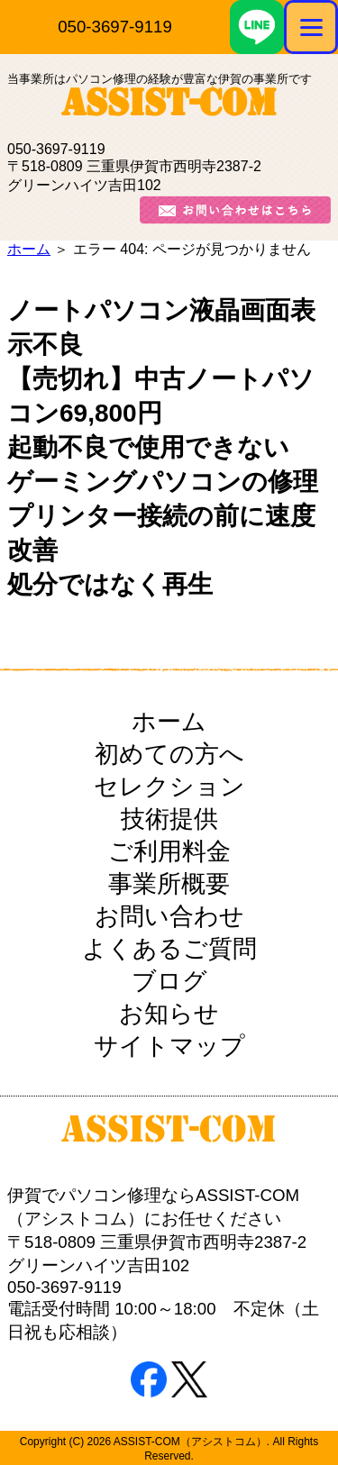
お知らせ (169, 1013)
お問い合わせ (169, 916)
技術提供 (169, 819)
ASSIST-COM (169, 106)
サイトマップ (169, 1046)
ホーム (28, 249)
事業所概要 (169, 883)
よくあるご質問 (169, 948)
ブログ (169, 981)
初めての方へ (169, 754)
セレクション (169, 786)
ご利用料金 (169, 851)
